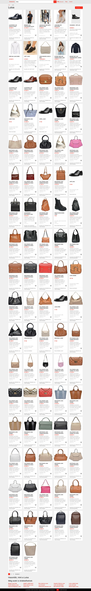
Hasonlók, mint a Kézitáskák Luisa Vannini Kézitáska (75, 101)
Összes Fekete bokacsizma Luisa (60, 225)
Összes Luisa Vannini (73, 288)
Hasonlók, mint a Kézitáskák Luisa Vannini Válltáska (14, 163)
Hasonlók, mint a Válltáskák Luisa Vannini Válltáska (45, 101)
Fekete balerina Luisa (13, 585)
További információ (63, 589)
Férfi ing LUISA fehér (14, 56)
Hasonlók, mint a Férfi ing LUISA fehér (14, 70)
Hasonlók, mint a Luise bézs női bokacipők (60, 38)
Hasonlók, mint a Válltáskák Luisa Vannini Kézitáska (45, 195)
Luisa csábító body (73, 583)
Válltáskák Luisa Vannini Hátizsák (74, 213)
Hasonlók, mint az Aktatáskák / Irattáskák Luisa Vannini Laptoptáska (30, 226)
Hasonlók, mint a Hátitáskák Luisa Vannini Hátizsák (45, 226)
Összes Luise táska (12, 131)
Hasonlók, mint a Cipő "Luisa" (29, 69)
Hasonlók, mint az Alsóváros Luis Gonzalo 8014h (14, 38)
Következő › (17, 574)
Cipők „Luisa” (42, 119)
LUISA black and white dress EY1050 (45, 26)
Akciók (70, 1)
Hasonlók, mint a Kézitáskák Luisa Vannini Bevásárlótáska (30, 132)
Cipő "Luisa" (27, 56)
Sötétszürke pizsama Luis (45, 586)
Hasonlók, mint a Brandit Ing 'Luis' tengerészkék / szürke (75, 70)
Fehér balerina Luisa (28, 585)
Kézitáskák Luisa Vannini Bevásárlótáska (28, 120)
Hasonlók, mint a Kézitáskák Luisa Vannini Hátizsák (60, 195)
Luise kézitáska (28, 338)
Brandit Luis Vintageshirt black (29, 26)
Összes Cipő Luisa (73, 194)
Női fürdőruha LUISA (59, 586)
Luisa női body (72, 585)
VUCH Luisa (26, 586)
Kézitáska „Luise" (59, 338)
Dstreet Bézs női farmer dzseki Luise (60, 57)
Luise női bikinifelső (58, 585)
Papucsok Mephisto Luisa (14, 586)
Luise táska (12, 119)
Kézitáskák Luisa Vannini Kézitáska (74, 88)
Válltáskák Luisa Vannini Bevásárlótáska (74, 245)
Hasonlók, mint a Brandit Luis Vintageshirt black (29, 38)
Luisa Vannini (73, 275)
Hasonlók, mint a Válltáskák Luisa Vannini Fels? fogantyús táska (60, 163)
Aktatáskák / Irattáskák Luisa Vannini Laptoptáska (29, 214)
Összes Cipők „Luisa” (43, 131)
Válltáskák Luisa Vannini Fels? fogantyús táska (59, 152)
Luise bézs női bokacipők (58, 26)
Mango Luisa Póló (12, 583)
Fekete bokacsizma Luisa (59, 213)
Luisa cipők (57, 306)
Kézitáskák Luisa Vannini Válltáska (13, 151)
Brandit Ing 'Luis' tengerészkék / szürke (75, 57)
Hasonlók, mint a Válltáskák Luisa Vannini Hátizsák (75, 226)
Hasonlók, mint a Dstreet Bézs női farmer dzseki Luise (60, 70)
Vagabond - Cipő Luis (75, 25)
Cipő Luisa (72, 181)
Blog (66, 1)
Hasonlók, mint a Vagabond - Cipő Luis (75, 38)
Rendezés (78, 7)
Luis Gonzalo (42, 585)
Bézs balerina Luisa (43, 583)
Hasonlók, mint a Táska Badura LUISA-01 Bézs (44, 70)
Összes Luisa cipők (58, 319)
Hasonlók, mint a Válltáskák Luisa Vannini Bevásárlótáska (75, 257)
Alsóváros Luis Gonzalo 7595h (13, 88)
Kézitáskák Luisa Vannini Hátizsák (59, 182)
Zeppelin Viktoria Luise (59, 583)
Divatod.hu (12, 1)
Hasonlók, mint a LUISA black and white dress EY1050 (45, 38)
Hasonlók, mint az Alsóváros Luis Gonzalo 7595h (14, 101)
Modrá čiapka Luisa (73, 586)
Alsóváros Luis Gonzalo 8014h (13, 26)
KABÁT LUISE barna (28, 583)
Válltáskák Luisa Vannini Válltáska (43, 88)
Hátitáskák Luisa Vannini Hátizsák (43, 213)
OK (57, 589)
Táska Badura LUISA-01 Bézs (45, 57)
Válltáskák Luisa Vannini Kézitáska (43, 182)
